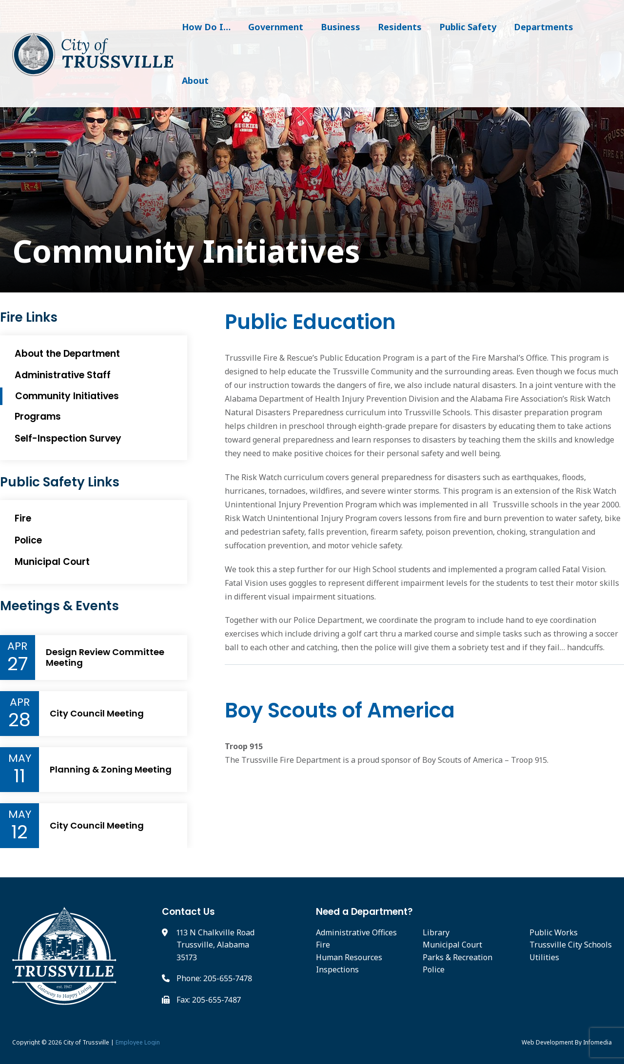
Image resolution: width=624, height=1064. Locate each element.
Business (340, 27)
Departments (543, 27)
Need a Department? (364, 911)
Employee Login (138, 1042)
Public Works (553, 932)
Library (436, 932)
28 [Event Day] (19, 720)
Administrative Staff (63, 375)
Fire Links (29, 317)
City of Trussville (86, 1042)
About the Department (67, 353)
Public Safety (467, 27)
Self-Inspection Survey (68, 438)
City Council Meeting (97, 713)
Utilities (544, 957)
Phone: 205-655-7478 (214, 978)
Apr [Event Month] (17, 646)
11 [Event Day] (19, 776)
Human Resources (349, 957)
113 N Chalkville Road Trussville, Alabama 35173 (215, 945)
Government (275, 27)
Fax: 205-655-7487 (208, 999)
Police (28, 540)
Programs (38, 416)
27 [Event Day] (17, 664)
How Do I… (206, 27)
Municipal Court (52, 561)
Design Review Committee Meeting (105, 657)
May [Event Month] (19, 758)
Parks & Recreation (457, 957)
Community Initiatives (67, 396)
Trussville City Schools (570, 944)
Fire (23, 518)
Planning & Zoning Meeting (111, 769)
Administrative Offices (356, 932)
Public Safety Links (59, 482)
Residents (400, 27)
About (195, 80)
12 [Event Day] (19, 832)
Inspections (337, 969)
